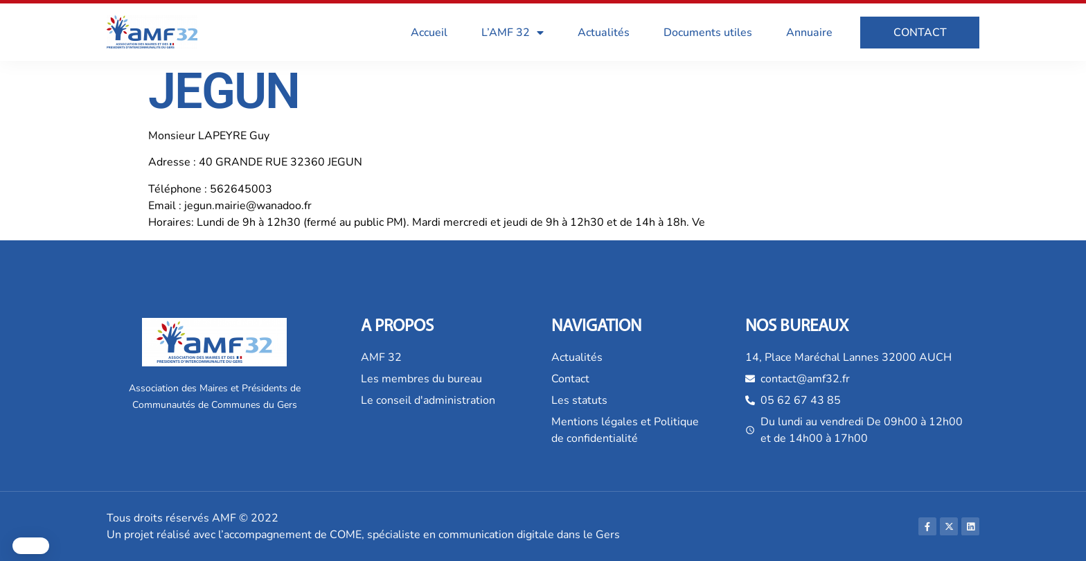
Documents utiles (708, 32)
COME (346, 534)
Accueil (429, 32)
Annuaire (809, 32)
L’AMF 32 (512, 32)
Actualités (604, 32)
